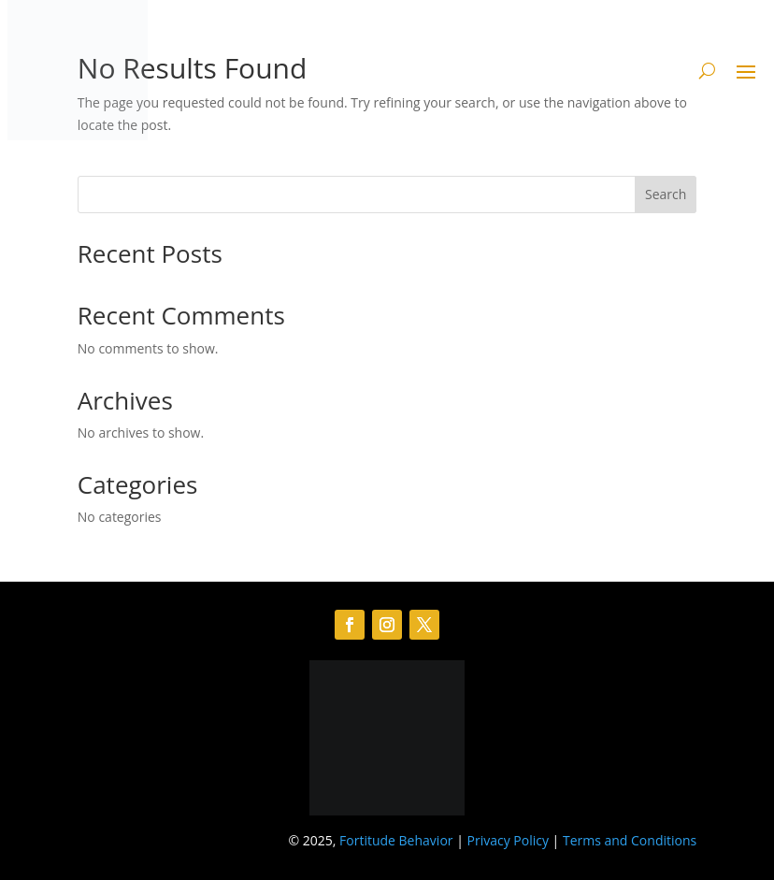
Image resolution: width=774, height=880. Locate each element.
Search (665, 194)
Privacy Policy (508, 840)
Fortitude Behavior (395, 840)
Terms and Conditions (629, 840)
